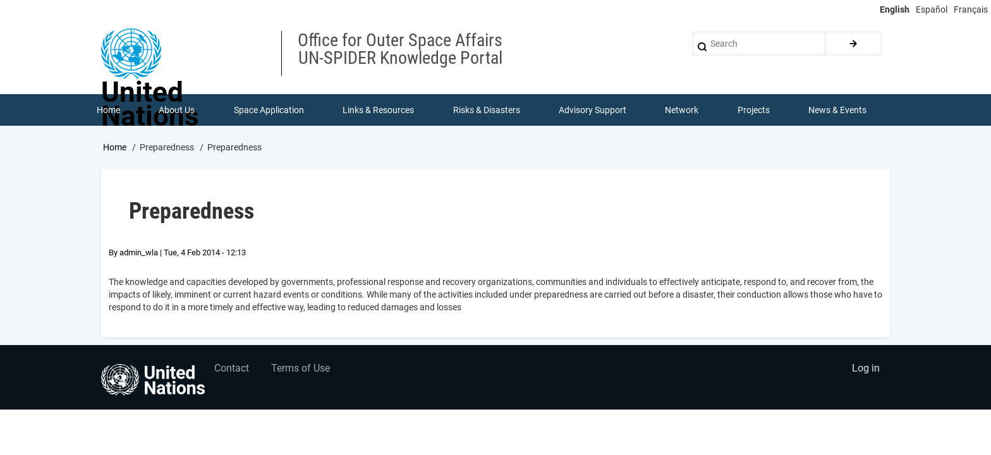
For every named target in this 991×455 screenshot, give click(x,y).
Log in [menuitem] (866, 369)
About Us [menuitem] (177, 110)
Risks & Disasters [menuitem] (486, 110)
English (894, 9)
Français (971, 9)
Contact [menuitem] (232, 369)
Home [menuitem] (108, 110)
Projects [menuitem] (754, 110)
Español (931, 9)
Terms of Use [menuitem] (301, 369)
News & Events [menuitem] (838, 110)
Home (114, 147)
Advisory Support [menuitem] (592, 110)
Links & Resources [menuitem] (378, 110)
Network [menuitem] (682, 110)
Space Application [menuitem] (269, 110)
